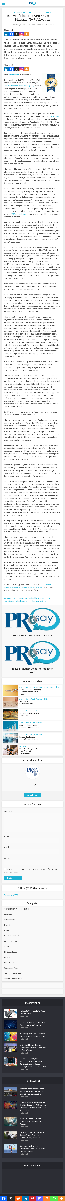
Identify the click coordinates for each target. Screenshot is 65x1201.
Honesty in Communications (26, 702)
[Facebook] (11, 34)
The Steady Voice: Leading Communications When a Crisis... (30, 691)
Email (7, 847)
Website (7, 858)
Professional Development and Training (33, 601)
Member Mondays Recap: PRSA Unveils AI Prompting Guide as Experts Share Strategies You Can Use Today (33, 1063)
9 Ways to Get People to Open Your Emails (32, 1012)
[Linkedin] (6, 34)
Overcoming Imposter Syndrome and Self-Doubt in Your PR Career (32, 1149)
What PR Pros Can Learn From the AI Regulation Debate (30, 1121)
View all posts (32, 795)
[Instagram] (21, 34)
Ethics (46, 699)
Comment (8, 811)
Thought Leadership (51, 687)
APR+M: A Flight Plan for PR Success (29, 714)
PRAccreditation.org (20, 214)
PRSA (28, 25)
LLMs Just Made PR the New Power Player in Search (32, 1023)
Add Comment (38, 25)
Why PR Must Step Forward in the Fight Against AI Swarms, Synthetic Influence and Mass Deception (33, 1106)
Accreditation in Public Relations (27, 12)
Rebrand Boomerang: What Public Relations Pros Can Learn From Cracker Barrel (32, 1091)
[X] (16, 34)
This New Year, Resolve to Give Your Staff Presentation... (30, 751)
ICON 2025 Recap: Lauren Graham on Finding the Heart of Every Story (33, 1048)
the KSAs (55, 116)
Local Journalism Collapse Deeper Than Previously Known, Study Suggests (32, 1135)
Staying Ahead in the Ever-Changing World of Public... (30, 726)
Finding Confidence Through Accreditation (28, 738)
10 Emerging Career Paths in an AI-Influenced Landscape (32, 1035)
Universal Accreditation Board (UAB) (19, 85)
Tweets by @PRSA (11, 895)
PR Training (46, 12)
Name (7, 836)
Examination (14, 74)
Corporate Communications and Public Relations (25, 598)
